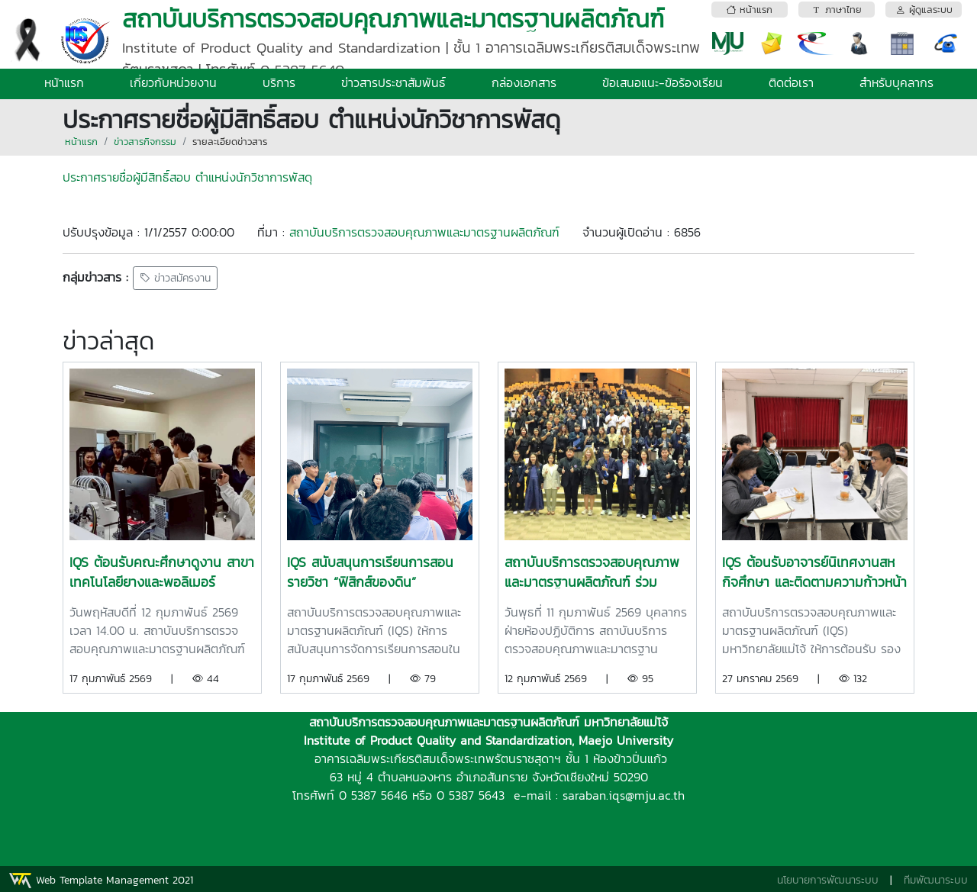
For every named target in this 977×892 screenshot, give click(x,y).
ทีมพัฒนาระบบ (936, 880)
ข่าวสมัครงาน (175, 278)
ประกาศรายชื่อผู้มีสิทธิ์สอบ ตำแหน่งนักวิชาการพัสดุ (187, 177)
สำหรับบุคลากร (896, 82)
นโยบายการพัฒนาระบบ (828, 880)
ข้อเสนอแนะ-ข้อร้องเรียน (662, 82)
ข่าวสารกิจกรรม (145, 141)
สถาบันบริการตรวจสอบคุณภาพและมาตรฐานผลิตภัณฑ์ (424, 232)
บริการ (279, 82)
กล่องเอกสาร (524, 82)
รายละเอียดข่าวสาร (229, 141)
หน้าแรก (64, 82)
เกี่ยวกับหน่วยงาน (173, 82)
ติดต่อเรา (791, 82)
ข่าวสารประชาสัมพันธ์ (393, 82)
